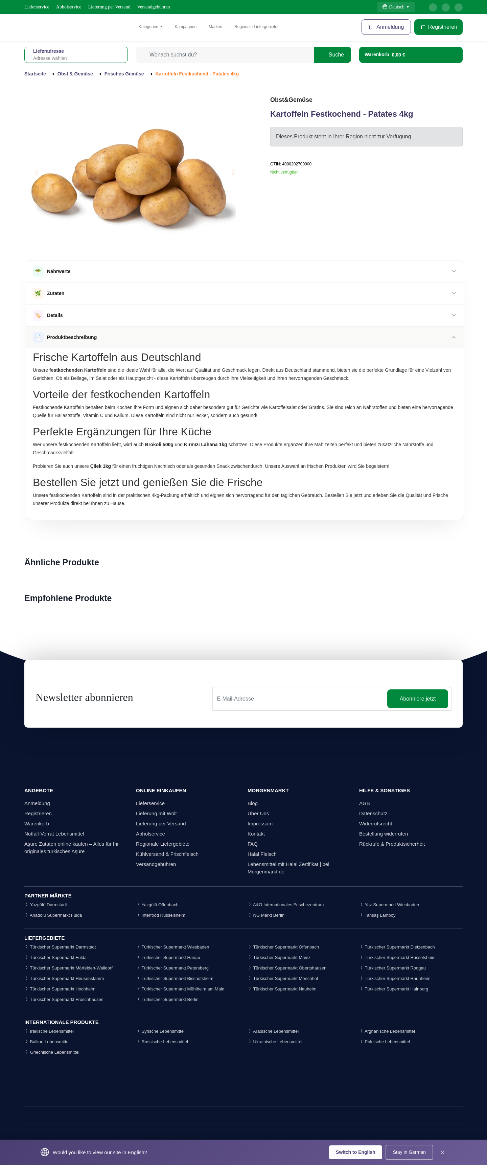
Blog (253, 803)
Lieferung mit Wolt (156, 813)
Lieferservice (36, 6)
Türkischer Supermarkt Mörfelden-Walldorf (68, 967)
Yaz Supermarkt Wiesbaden (389, 904)
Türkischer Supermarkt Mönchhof (283, 978)
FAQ (253, 844)
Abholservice (69, 6)
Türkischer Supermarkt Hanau (168, 957)
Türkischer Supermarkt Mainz (279, 957)
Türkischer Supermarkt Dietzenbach (397, 947)
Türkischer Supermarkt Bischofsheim (174, 978)
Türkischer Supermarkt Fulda (55, 957)
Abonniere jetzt (418, 699)
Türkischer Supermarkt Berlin (167, 999)
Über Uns (258, 813)
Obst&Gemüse (291, 99)
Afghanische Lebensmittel (387, 1031)
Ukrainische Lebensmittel (275, 1041)
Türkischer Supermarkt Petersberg (172, 967)
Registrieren (438, 27)
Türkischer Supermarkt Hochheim (59, 988)
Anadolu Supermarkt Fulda (53, 915)
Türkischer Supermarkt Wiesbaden (172, 947)
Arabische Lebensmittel (273, 1031)
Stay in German (409, 1152)
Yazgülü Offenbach (157, 904)
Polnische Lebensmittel (384, 1041)
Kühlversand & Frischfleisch (167, 854)
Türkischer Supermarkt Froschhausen (63, 999)
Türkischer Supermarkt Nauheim (282, 988)
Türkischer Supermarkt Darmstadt (60, 947)
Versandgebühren (153, 6)
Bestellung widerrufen (383, 834)
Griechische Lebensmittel (51, 1052)
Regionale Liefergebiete (255, 26)
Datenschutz (373, 813)
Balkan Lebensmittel (47, 1041)
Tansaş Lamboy (377, 915)
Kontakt (256, 834)
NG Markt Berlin (266, 915)
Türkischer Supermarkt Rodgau (392, 967)
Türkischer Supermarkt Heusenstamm (64, 978)
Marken (215, 26)
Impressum (260, 823)
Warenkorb (36, 823)
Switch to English (355, 1152)
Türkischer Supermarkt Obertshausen (287, 967)
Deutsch (393, 6)
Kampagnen (185, 26)
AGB (364, 803)
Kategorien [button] (149, 26)
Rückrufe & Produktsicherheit (392, 844)
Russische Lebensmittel (162, 1041)
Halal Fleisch (262, 854)
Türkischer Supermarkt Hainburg (393, 988)
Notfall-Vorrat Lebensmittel (54, 834)
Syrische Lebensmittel (160, 1031)
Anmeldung (386, 27)
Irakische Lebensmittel (49, 1031)
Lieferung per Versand (109, 6)
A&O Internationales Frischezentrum (286, 904)
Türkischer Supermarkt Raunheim (395, 978)
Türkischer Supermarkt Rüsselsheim (397, 957)
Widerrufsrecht (375, 823)
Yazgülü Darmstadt (45, 904)
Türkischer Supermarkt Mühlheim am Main (180, 988)
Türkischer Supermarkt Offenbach (283, 947)
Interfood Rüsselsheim (160, 915)
